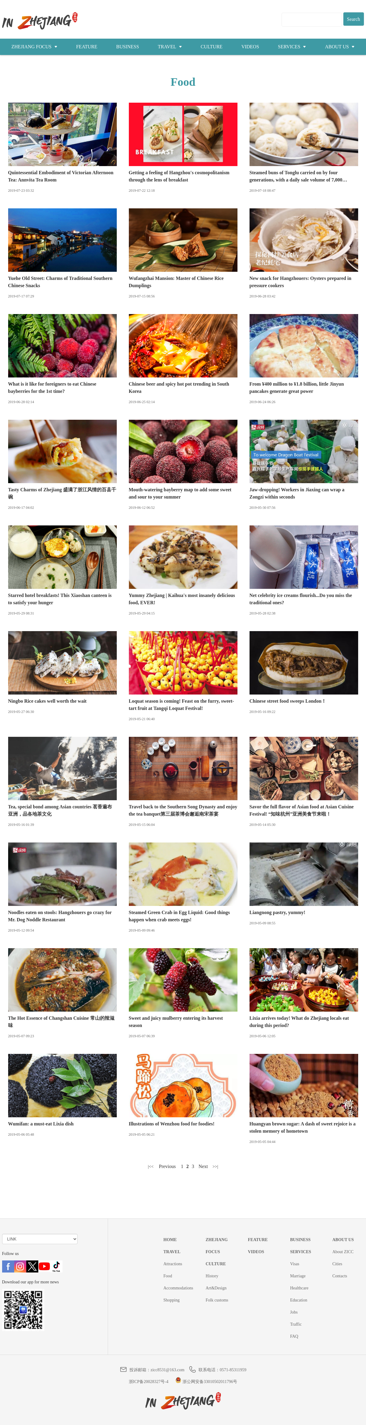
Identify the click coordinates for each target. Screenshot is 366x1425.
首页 (151, 1166)
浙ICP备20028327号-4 (148, 1381)
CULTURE (211, 46)
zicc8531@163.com (167, 1370)
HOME (170, 1239)
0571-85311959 (233, 1370)
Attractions (173, 1264)
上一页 (167, 1166)
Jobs (294, 1312)
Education (298, 1300)
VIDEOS (250, 46)
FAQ (294, 1336)
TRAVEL (170, 46)
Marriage (298, 1276)
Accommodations (178, 1288)
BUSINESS (127, 46)
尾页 (215, 1166)
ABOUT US (340, 46)
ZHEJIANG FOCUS (34, 46)
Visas (294, 1264)
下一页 (203, 1166)
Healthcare (299, 1288)
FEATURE (86, 46)
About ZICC (343, 1252)
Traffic (296, 1324)
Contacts (340, 1276)
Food (168, 1276)
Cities (337, 1264)
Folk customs (217, 1300)
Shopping (172, 1300)
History (212, 1276)
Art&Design (216, 1288)
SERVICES (292, 46)
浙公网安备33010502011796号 (206, 1381)
